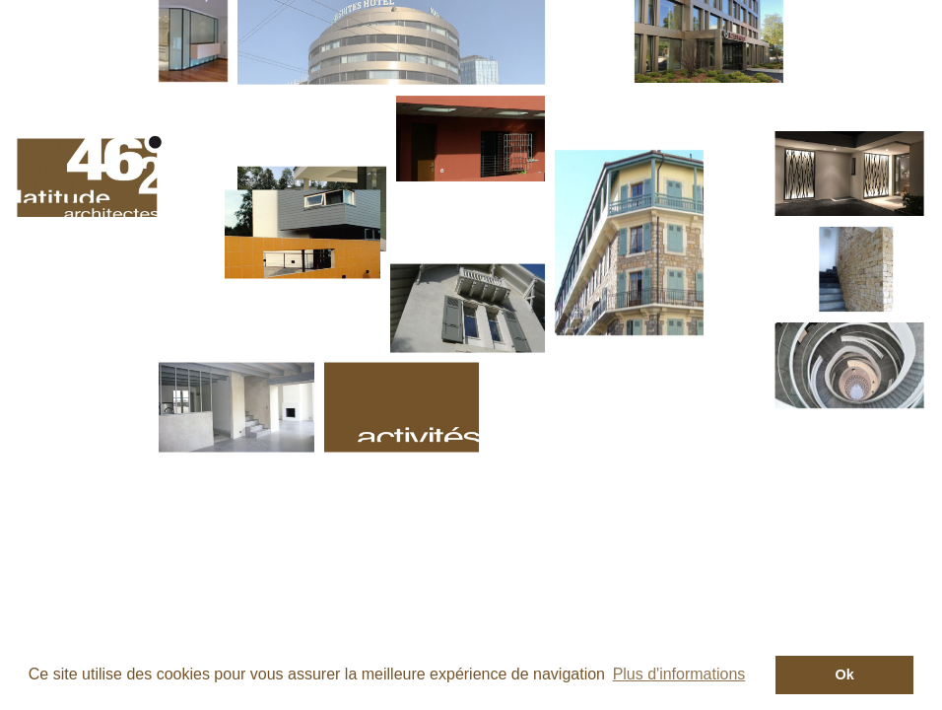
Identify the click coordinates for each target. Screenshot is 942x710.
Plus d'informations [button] (679, 674)
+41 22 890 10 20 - (408, 521)
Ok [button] (845, 674)
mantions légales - (504, 517)
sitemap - (606, 517)
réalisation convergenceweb (740, 517)
